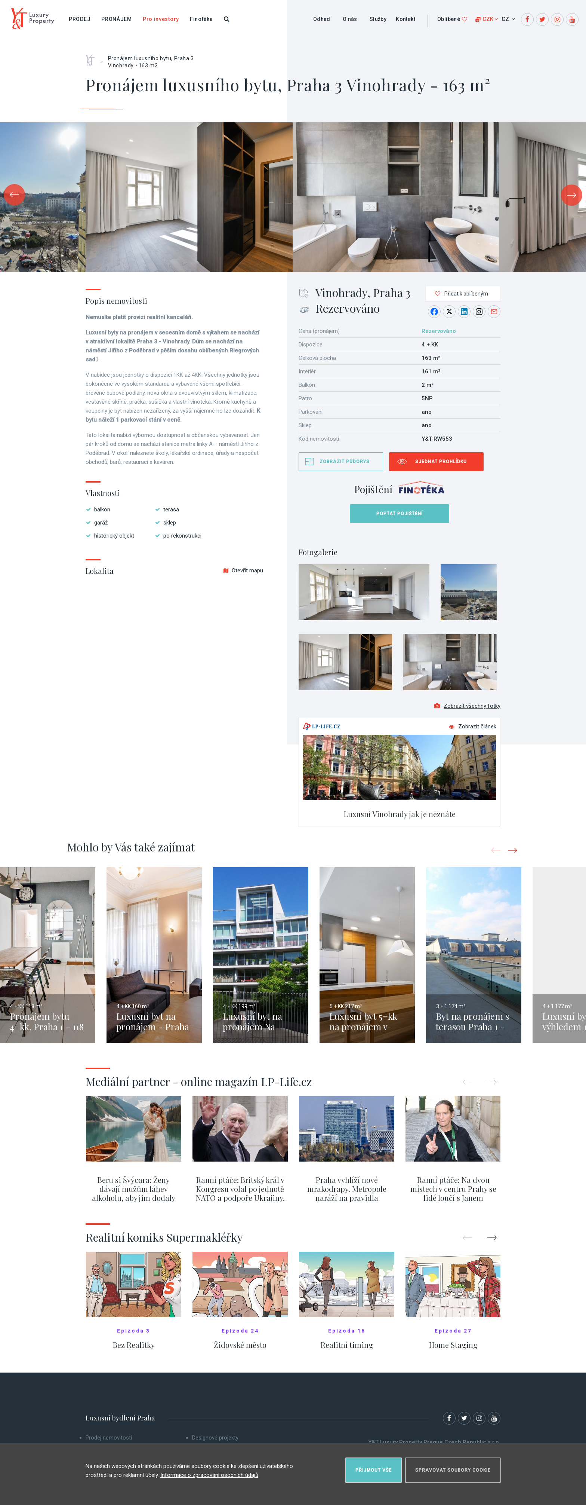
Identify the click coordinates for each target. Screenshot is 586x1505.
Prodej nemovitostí (109, 1438)
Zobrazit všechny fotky (467, 706)
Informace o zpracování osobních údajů (209, 1474)
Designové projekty (215, 1438)
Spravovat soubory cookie (453, 1469)
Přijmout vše (373, 1469)
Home (93, 58)
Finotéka (201, 19)
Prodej (79, 19)
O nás (350, 19)
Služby (378, 19)
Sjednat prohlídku (441, 461)
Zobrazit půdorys (345, 461)
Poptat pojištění (399, 513)
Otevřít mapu (243, 570)
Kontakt (405, 19)
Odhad (321, 19)
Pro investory (161, 19)
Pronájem (116, 19)
